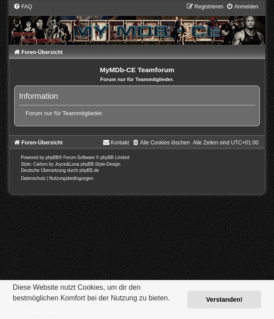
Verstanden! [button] (224, 299)
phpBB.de (89, 170)
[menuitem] (22, 7)
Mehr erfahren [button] (36, 310)
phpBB (52, 157)
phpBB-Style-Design (100, 164)
